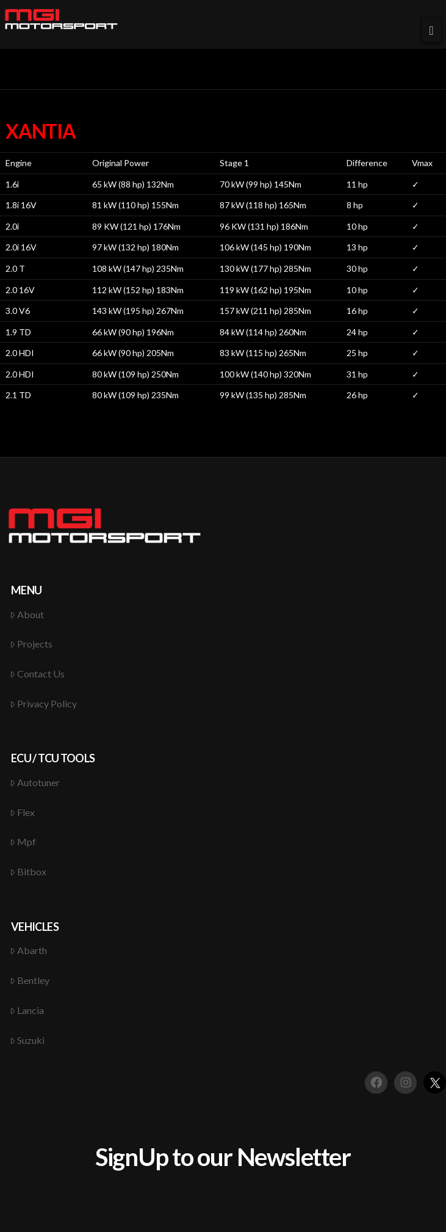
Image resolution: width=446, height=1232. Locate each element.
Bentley (30, 980)
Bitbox (28, 871)
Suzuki (27, 1040)
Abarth (29, 950)
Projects (31, 643)
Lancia (27, 1010)
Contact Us (37, 673)
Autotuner (35, 782)
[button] (431, 30)
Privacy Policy (43, 703)
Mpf (23, 841)
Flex (22, 812)
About (27, 614)
